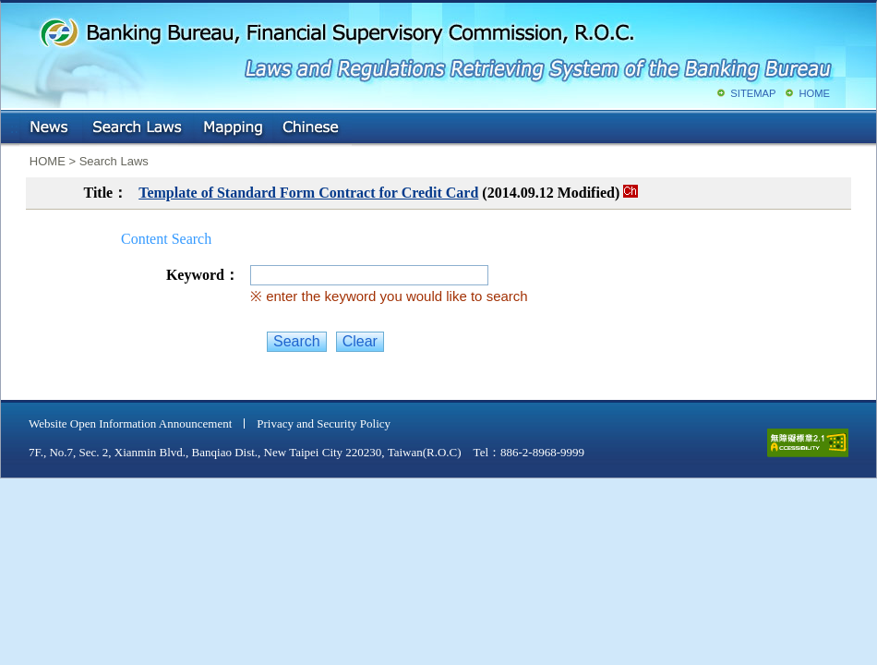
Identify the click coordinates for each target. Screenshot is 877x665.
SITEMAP (752, 93)
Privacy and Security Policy (323, 423)
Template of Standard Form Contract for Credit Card (308, 192)
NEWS (50, 128)
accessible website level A (807, 443)
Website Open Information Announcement (130, 423)
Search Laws (137, 128)
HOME (814, 93)
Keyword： (202, 275)
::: (14, 124)
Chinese (312, 128)
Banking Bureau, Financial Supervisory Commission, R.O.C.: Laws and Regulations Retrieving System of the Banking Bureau (434, 46)
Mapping (232, 128)
